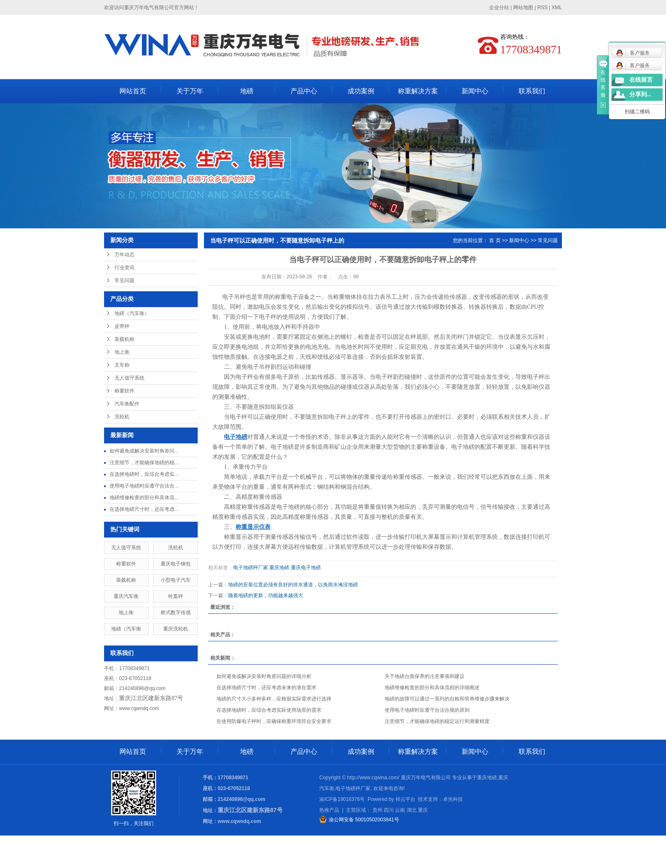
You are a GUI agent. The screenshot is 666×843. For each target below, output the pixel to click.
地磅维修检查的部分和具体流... (144, 497)
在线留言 (641, 80)
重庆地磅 (279, 567)
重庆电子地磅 (306, 567)
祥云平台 (405, 799)
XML (557, 7)
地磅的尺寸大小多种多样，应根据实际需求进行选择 (273, 699)
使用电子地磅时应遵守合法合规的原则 (427, 710)
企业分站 (499, 7)
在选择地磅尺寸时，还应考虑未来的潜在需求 (266, 687)
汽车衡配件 (126, 404)
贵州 (378, 810)
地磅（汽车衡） (131, 313)
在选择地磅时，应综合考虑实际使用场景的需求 (268, 710)
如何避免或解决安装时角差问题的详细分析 (263, 676)
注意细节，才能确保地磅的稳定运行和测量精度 (437, 721)
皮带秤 (121, 326)
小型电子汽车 (176, 580)
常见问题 (124, 280)
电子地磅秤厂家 (250, 567)
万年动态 (124, 255)
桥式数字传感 (176, 612)
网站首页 (132, 91)
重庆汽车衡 (126, 596)
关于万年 (189, 91)
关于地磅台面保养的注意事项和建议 (425, 676)
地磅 (246, 91)
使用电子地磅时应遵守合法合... (144, 486)
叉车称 (121, 365)
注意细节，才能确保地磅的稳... (144, 462)
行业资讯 (124, 267)
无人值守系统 (129, 378)
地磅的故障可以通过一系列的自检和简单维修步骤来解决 (447, 699)
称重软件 (124, 391)
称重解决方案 (418, 91)
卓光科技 (453, 799)
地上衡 (121, 352)
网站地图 (523, 7)
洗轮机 (121, 417)
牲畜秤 (175, 596)
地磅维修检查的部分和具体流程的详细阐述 (432, 687)
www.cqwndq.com (139, 708)
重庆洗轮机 (175, 629)
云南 (400, 810)
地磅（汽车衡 (126, 629)
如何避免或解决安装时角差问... (144, 451)
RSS (542, 7)
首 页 (494, 240)
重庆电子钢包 (176, 564)
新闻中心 (475, 91)
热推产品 (329, 810)
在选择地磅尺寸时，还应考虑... (144, 509)
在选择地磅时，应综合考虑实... (144, 474)
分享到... (640, 94)
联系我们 (532, 91)
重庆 (423, 810)
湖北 (412, 810)
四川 (389, 810)
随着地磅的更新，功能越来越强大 (265, 595)
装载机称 (124, 339)
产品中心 (304, 91)
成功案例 (361, 91)
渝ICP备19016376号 (342, 799)
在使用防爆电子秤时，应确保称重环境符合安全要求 (273, 721)
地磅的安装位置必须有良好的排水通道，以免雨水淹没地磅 (293, 585)
